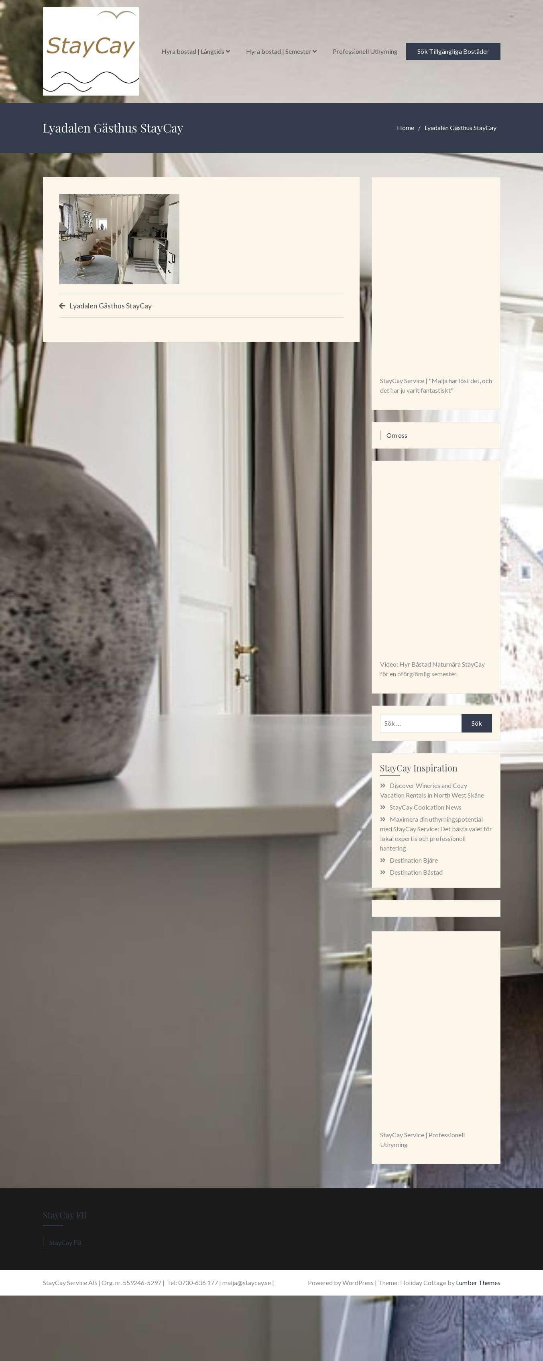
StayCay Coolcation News (426, 807)
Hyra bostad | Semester (278, 51)
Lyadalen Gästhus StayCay (110, 305)
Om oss (396, 435)
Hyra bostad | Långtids (192, 51)
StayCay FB (65, 1215)
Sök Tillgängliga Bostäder (453, 51)
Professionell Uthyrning (365, 51)
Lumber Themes (478, 1282)
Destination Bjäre (414, 860)
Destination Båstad (416, 872)
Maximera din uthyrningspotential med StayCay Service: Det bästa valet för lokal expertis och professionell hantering (436, 833)
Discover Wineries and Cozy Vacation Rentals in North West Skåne (432, 790)
